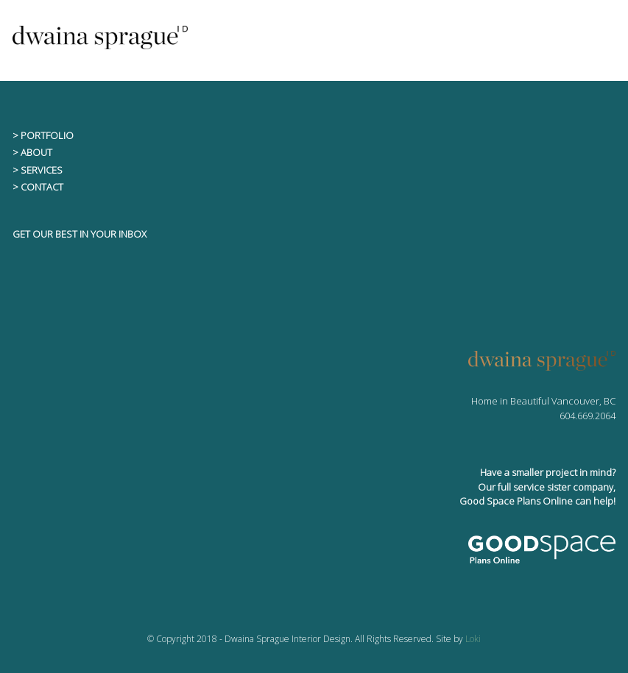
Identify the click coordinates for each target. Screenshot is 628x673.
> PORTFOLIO (43, 135)
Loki (473, 639)
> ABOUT (32, 152)
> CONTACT (38, 186)
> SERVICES (38, 170)
